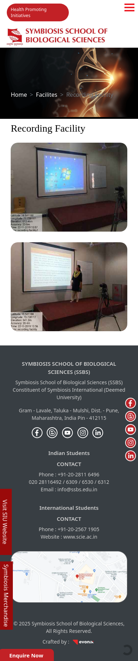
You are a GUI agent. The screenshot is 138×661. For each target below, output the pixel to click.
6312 (103, 481)
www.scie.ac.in (80, 536)
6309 (71, 481)
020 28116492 (45, 481)
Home (19, 95)
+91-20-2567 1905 (78, 529)
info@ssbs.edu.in (77, 489)
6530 (87, 481)
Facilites (46, 95)
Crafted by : (69, 641)
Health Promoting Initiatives (28, 12)
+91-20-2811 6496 (78, 474)
